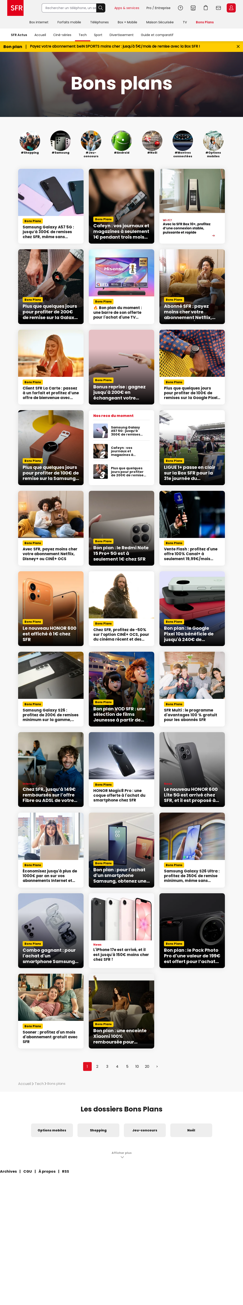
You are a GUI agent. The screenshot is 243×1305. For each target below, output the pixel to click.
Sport (98, 35)
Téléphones (99, 22)
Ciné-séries (62, 35)
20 (147, 1066)
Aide (180, 7)
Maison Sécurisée (160, 22)
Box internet (38, 22)
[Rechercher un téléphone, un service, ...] (69, 7)
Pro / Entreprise (159, 8)
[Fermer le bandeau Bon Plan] (238, 46)
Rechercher (100, 7)
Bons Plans (205, 22)
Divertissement (122, 35)
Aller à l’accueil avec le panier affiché (206, 7)
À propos (46, 1171)
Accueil (40, 35)
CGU (27, 1171)
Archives (8, 1171)
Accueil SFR (15, 8)
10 (137, 1066)
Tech (83, 35)
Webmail (218, 7)
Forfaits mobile (69, 22)
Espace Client (231, 8)
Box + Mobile (127, 22)
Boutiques (193, 7)
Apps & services (126, 8)
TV (185, 22)
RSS (65, 1171)
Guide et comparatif (157, 35)
